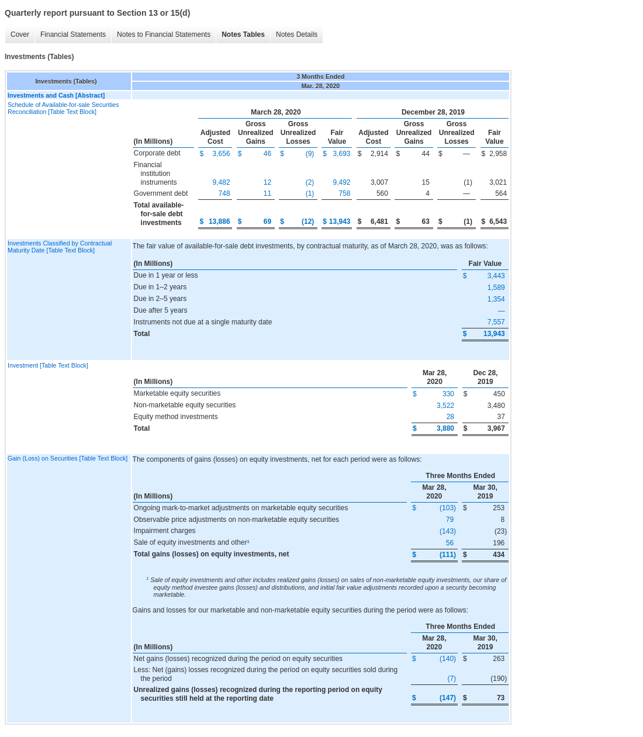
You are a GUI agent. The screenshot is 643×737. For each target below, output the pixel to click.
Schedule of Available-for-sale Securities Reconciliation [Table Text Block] (63, 108)
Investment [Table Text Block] (48, 365)
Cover (20, 34)
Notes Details (296, 34)
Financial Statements (73, 34)
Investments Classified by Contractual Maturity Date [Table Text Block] (60, 247)
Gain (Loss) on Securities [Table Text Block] (67, 458)
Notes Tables (243, 34)
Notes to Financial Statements (163, 34)
